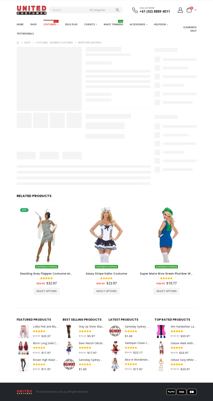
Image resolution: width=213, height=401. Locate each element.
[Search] (117, 10)
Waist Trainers (113, 23)
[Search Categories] (100, 10)
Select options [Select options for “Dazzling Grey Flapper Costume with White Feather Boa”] (46, 291)
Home (20, 24)
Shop (33, 24)
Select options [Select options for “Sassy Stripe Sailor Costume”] (106, 291)
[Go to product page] (47, 238)
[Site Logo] (32, 10)
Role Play (71, 24)
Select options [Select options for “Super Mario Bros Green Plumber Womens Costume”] (166, 291)
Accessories (137, 24)
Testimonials (25, 33)
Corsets (89, 24)
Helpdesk (160, 24)
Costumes (51, 23)
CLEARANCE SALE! (190, 29)
